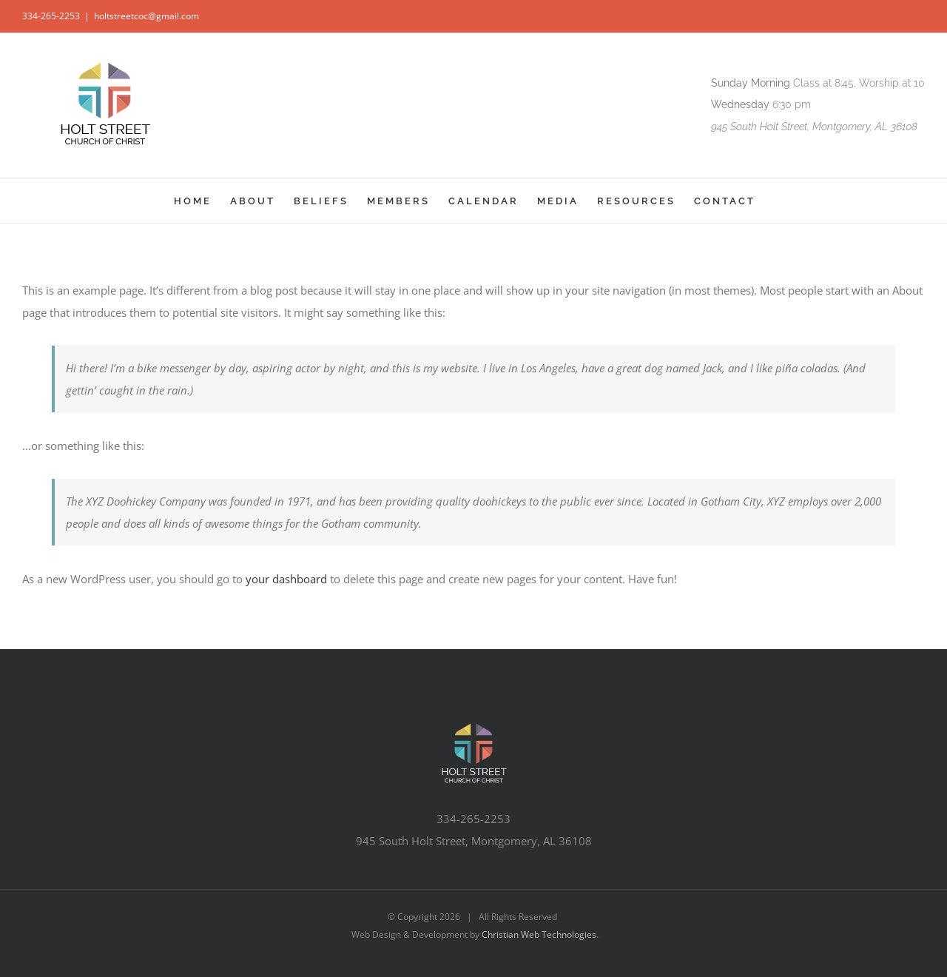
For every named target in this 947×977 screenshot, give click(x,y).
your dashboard (286, 578)
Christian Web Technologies (539, 934)
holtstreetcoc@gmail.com (146, 16)
